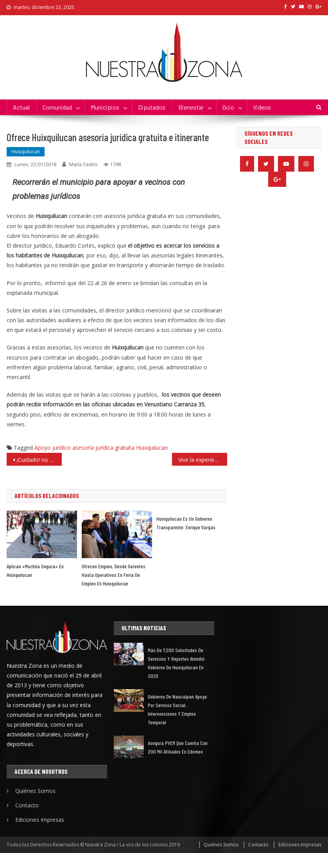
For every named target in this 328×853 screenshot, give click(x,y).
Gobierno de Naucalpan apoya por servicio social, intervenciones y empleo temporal (177, 709)
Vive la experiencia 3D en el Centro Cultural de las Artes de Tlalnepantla (202, 459)
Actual (21, 107)
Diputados (151, 107)
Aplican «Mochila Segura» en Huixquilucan (35, 570)
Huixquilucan (25, 151)
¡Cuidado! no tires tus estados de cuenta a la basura (39, 459)
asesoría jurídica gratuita (103, 447)
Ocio (228, 107)
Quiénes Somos (35, 790)
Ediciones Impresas (39, 819)
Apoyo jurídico (52, 447)
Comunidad (57, 107)
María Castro (83, 164)
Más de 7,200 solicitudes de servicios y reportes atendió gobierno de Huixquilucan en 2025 (176, 663)
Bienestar (191, 107)
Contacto (27, 805)
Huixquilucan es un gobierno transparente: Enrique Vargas (185, 522)
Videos (262, 107)
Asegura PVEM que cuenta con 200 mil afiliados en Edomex (178, 747)
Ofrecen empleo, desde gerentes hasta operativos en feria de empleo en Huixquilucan (113, 575)
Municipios (105, 107)
